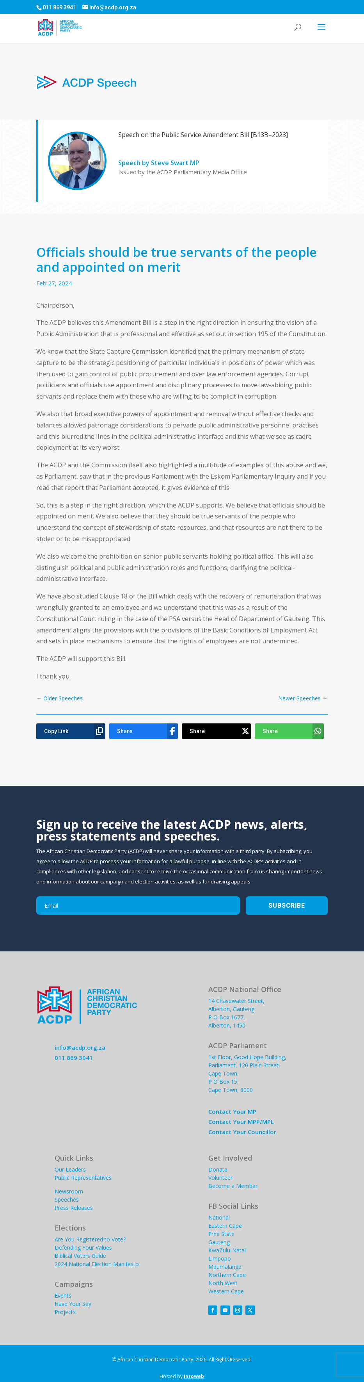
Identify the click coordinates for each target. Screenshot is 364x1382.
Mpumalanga (224, 1266)
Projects (65, 1312)
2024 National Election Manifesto (97, 1264)
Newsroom (69, 1191)
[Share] (143, 731)
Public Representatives (83, 1177)
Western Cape (226, 1291)
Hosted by (182, 1376)
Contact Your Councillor (242, 1132)
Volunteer (220, 1177)
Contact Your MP (232, 1111)
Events (63, 1295)
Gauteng (219, 1242)
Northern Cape (227, 1275)
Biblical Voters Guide (80, 1255)
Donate (217, 1169)
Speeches (67, 1199)
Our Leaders (70, 1169)
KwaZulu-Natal (227, 1250)
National (219, 1217)
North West (223, 1283)
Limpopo (219, 1258)
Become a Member (232, 1186)
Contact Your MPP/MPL (241, 1122)
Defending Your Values (83, 1247)
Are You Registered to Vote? (90, 1239)
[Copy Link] (70, 731)
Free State (221, 1234)
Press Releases (74, 1207)
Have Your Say (73, 1303)
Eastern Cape (225, 1225)
